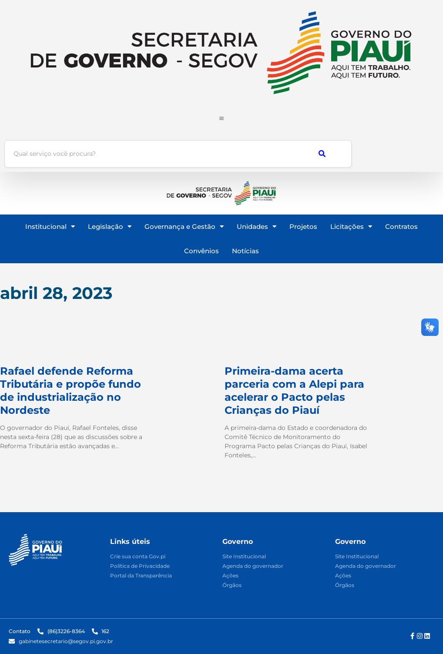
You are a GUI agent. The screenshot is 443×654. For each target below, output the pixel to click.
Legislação (109, 226)
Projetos (303, 226)
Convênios (201, 251)
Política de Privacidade (140, 566)
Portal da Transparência (141, 576)
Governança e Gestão (184, 226)
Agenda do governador (252, 566)
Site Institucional (244, 557)
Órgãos (232, 585)
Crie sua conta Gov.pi (137, 557)
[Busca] (151, 154)
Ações (230, 576)
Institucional (50, 226)
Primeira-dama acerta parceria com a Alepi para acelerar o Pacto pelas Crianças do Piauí (294, 390)
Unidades (256, 226)
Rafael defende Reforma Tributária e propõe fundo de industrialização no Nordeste (70, 390)
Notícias (245, 251)
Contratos (401, 226)
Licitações (351, 226)
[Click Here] (221, 116)
